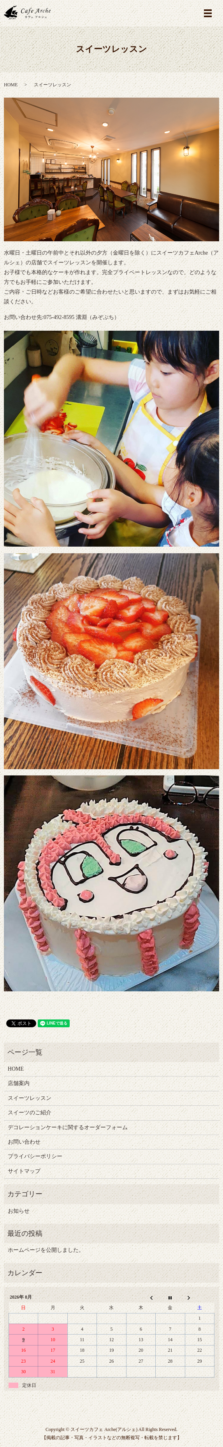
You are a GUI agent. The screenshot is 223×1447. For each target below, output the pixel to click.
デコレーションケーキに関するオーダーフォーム (68, 1127)
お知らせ (19, 1211)
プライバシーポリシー (35, 1156)
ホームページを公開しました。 (46, 1250)
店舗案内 (19, 1083)
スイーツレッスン (29, 1098)
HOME (11, 84)
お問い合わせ (24, 1142)
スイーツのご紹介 (29, 1113)
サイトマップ (24, 1171)
